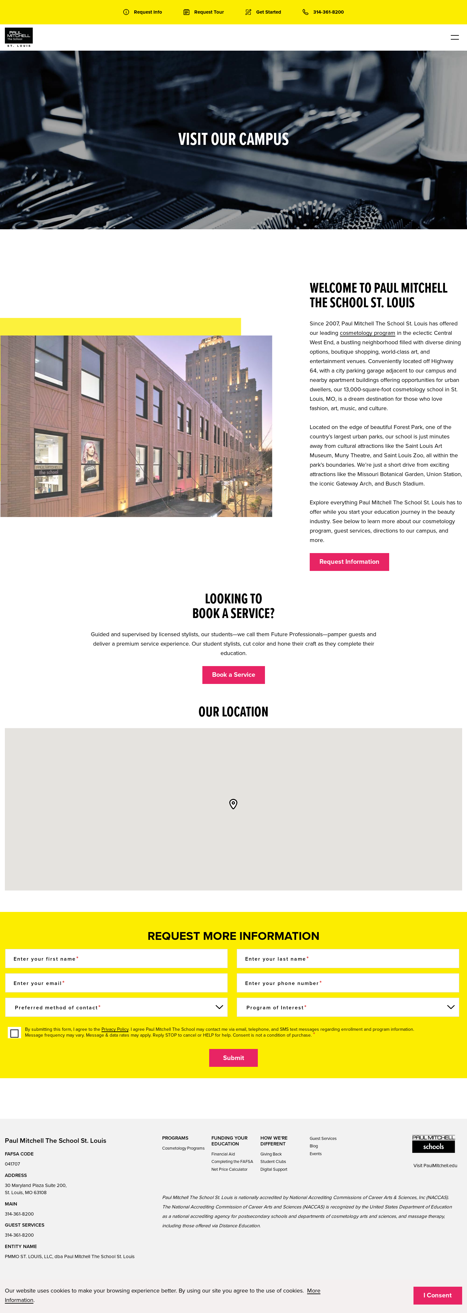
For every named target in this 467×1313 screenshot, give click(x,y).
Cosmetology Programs (183, 1148)
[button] (233, 804)
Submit (233, 1058)
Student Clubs (273, 1161)
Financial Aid (223, 1154)
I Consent (438, 1295)
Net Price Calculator (229, 1169)
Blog (314, 1146)
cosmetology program (367, 332)
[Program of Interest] (348, 1007)
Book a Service (233, 675)
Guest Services (323, 1138)
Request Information (349, 562)
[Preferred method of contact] (116, 1007)
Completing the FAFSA (232, 1161)
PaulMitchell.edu (440, 1165)
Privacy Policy (115, 1029)
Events (316, 1153)
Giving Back (271, 1154)
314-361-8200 (19, 1214)
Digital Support (273, 1169)
